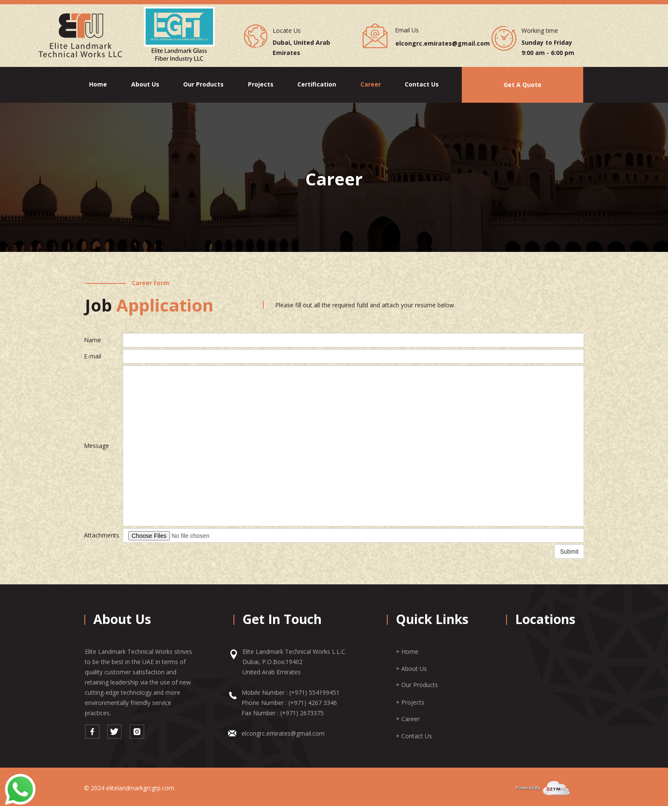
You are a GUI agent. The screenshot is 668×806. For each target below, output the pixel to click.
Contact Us (422, 84)
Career (370, 84)
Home (98, 84)
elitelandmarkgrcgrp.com (140, 788)
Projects (261, 84)
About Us (145, 84)
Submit (569, 551)
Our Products (203, 84)
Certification (316, 84)
